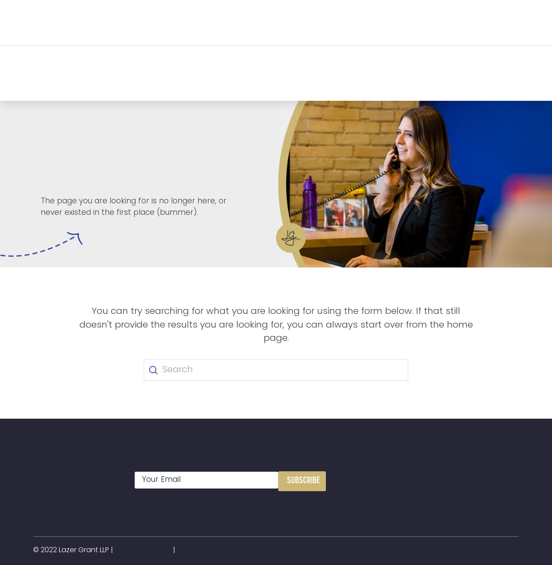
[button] (133, 22)
